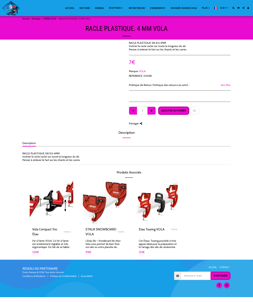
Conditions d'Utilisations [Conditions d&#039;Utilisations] (34, 276)
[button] (233, 8)
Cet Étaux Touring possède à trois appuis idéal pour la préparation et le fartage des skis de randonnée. (158, 244)
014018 (120, 232)
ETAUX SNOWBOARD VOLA (101, 231)
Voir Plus (226, 85)
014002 (67, 232)
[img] (51, 202)
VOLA (142, 71)
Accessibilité (87, 276)
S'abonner (220, 275)
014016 (174, 229)
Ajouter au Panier (173, 110)
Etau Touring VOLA (151, 229)
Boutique (36, 18)
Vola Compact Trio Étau (44, 231)
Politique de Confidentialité (63, 276)
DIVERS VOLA (49, 18)
